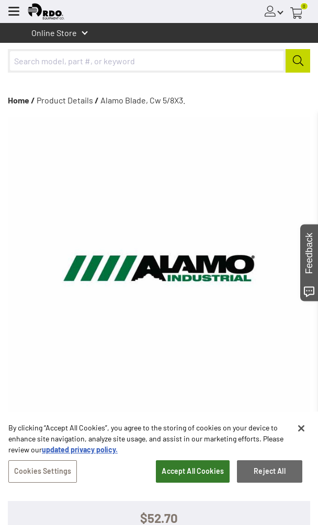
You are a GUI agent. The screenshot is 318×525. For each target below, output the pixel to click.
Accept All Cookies (193, 473)
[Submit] (298, 61)
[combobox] (159, 61)
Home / (21, 100)
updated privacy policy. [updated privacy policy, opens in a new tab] (80, 452)
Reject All (269, 473)
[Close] (301, 430)
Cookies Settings (42, 473)
